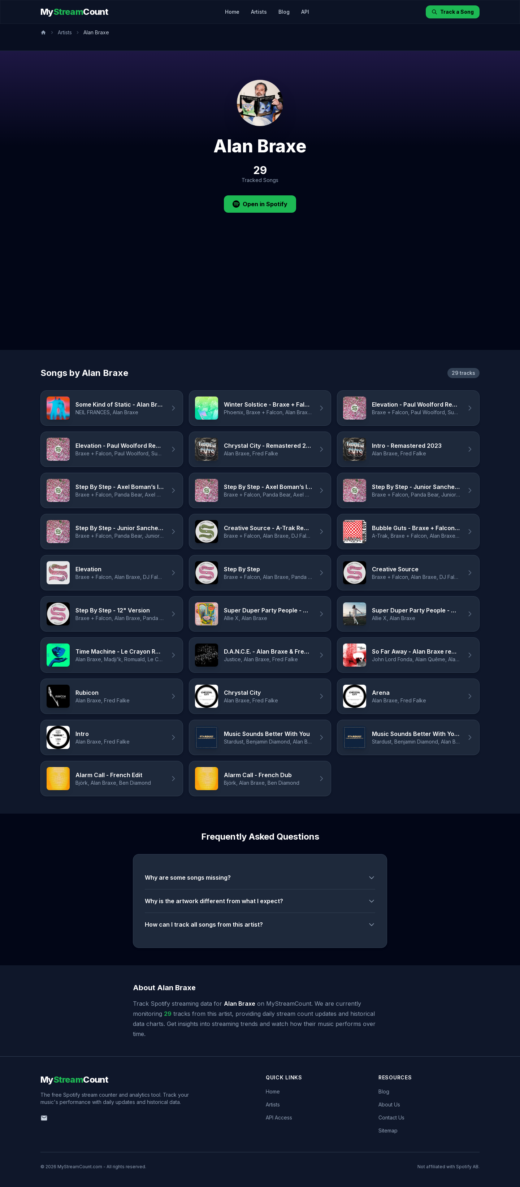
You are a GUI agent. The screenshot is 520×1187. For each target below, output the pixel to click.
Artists (259, 12)
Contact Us (391, 1117)
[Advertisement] (260, 295)
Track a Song (453, 12)
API (305, 12)
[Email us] (44, 1118)
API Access (279, 1117)
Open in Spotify (260, 204)
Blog (284, 12)
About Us (389, 1104)
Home (232, 12)
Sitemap (388, 1130)
